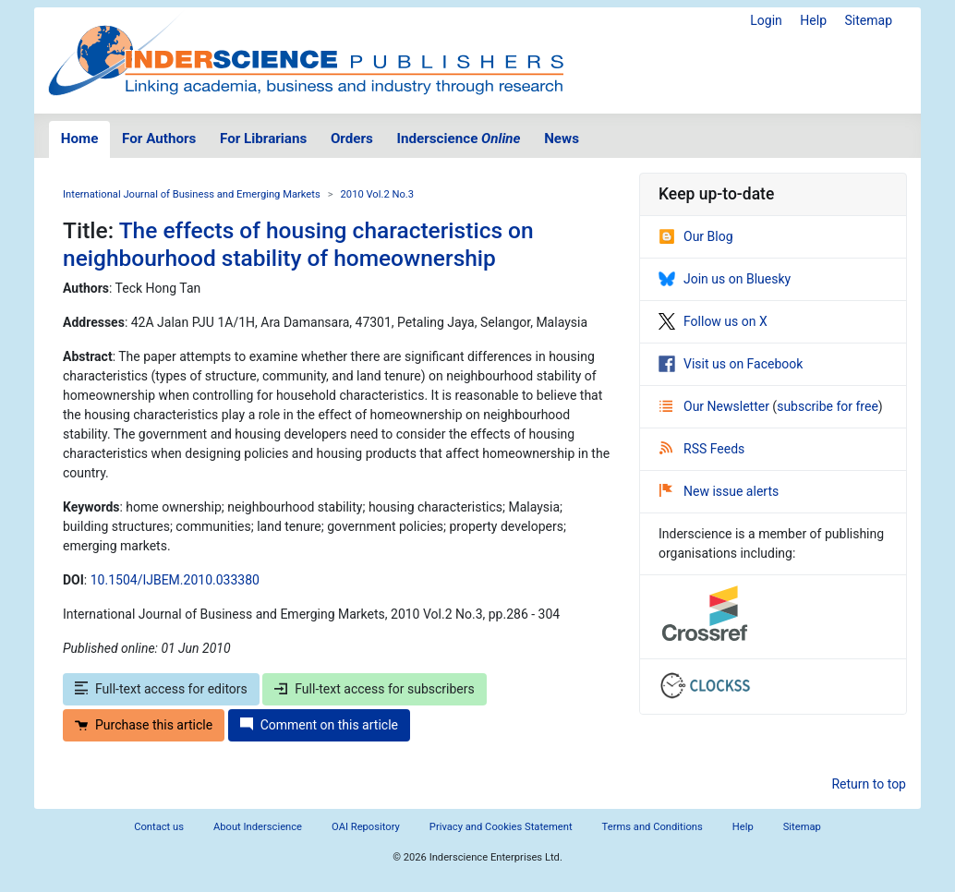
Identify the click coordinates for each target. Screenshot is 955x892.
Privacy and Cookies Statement (501, 827)
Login (766, 20)
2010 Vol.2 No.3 (378, 194)
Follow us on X (713, 321)
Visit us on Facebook (731, 363)
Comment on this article (319, 724)
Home (80, 138)
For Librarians (263, 138)
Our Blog (696, 236)
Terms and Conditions (652, 827)
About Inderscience (257, 827)
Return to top (868, 784)
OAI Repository (366, 827)
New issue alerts (719, 491)
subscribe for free (827, 406)
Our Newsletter (715, 406)
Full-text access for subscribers (374, 688)
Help (813, 20)
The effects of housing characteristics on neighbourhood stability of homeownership (298, 244)
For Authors (159, 138)
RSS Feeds (701, 448)
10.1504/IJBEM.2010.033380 (175, 580)
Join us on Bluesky (725, 278)
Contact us (159, 827)
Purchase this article (143, 724)
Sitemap (868, 20)
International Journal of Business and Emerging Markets (191, 194)
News (561, 138)
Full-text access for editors (161, 688)
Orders (352, 138)
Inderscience (459, 138)
